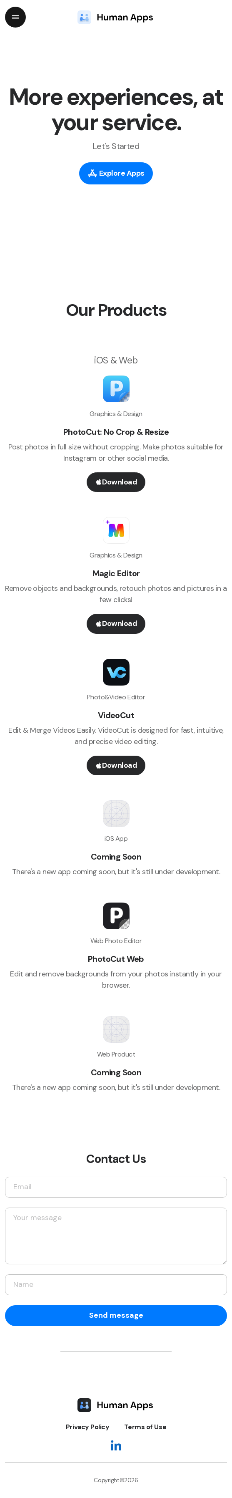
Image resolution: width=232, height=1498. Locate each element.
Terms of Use (145, 1426)
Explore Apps (116, 173)
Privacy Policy (87, 1426)
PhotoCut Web (116, 958)
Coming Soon (116, 856)
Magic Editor (116, 573)
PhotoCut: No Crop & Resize (116, 431)
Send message (116, 1315)
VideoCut (116, 715)
